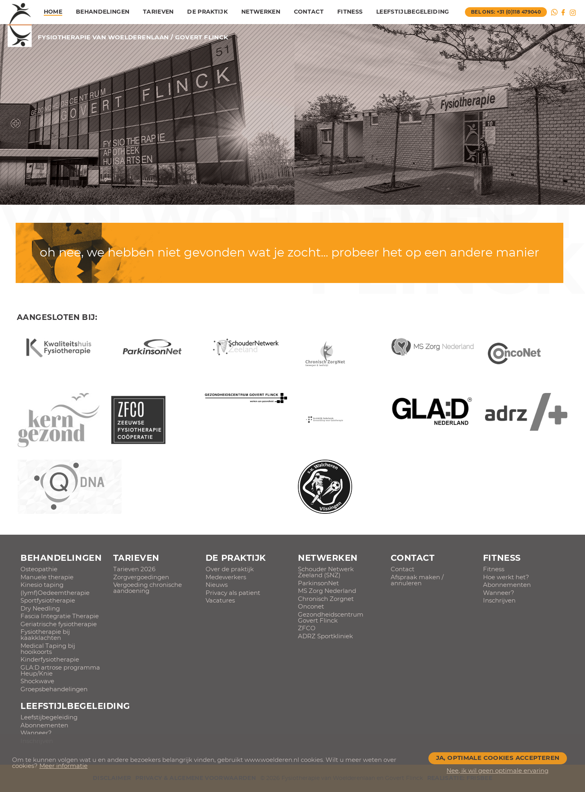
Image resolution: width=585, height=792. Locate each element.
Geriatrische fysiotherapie (58, 624)
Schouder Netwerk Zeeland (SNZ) (326, 572)
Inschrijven (499, 601)
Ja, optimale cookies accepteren (498, 758)
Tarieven (158, 12)
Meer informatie (63, 766)
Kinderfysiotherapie (49, 660)
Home (53, 12)
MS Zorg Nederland (327, 591)
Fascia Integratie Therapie (59, 616)
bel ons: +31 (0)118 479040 (506, 12)
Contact (309, 12)
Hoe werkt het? (506, 577)
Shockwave (37, 681)
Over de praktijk (230, 569)
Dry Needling (40, 609)
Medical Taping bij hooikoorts (47, 649)
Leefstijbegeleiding (48, 718)
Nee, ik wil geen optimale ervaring (497, 771)
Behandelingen (102, 12)
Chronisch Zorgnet (326, 599)
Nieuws (217, 585)
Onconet (311, 607)
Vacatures (220, 601)
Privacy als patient (233, 593)
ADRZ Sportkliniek (325, 636)
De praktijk (207, 12)
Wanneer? (498, 593)
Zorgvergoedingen (141, 577)
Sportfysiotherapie (47, 601)
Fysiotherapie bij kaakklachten (45, 635)
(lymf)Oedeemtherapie (55, 593)
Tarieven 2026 (134, 569)
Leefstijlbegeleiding (412, 12)
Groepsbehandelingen (54, 689)
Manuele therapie (46, 577)
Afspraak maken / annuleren (417, 580)
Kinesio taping (41, 585)
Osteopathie (38, 569)
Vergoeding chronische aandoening (147, 588)
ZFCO (307, 628)
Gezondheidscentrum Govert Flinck (330, 618)
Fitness (350, 12)
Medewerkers (226, 577)
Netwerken (260, 12)
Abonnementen (507, 585)
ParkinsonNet (318, 583)
